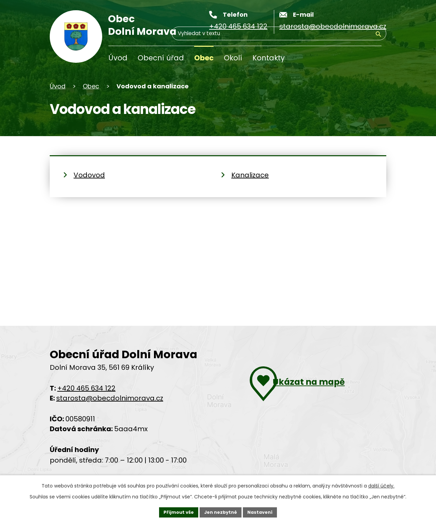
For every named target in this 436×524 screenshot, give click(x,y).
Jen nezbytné (220, 511)
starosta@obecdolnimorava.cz (109, 398)
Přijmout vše (175, 511)
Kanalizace (250, 175)
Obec (204, 58)
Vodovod (89, 175)
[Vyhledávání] (348, 59)
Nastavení (263, 511)
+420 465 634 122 (86, 388)
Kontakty (268, 58)
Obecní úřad (161, 58)
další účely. (381, 484)
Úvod (117, 58)
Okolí (233, 58)
